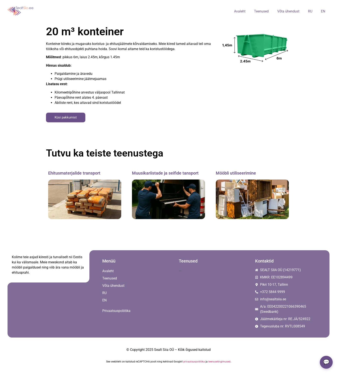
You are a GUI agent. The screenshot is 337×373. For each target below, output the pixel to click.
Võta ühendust (288, 11)
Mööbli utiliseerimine (236, 173)
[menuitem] (310, 11)
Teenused (261, 11)
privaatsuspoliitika (194, 361)
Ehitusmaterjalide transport (74, 173)
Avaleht (239, 11)
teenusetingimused (219, 361)
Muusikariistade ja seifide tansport (165, 173)
